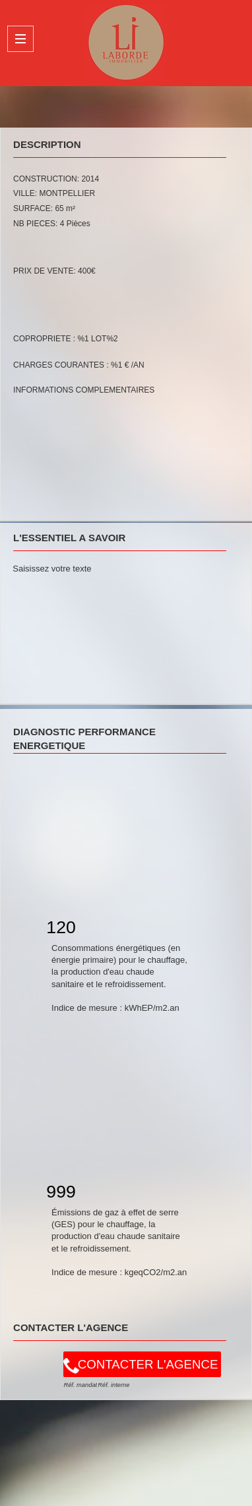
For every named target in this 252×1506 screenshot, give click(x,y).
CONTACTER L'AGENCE (148, 1364)
